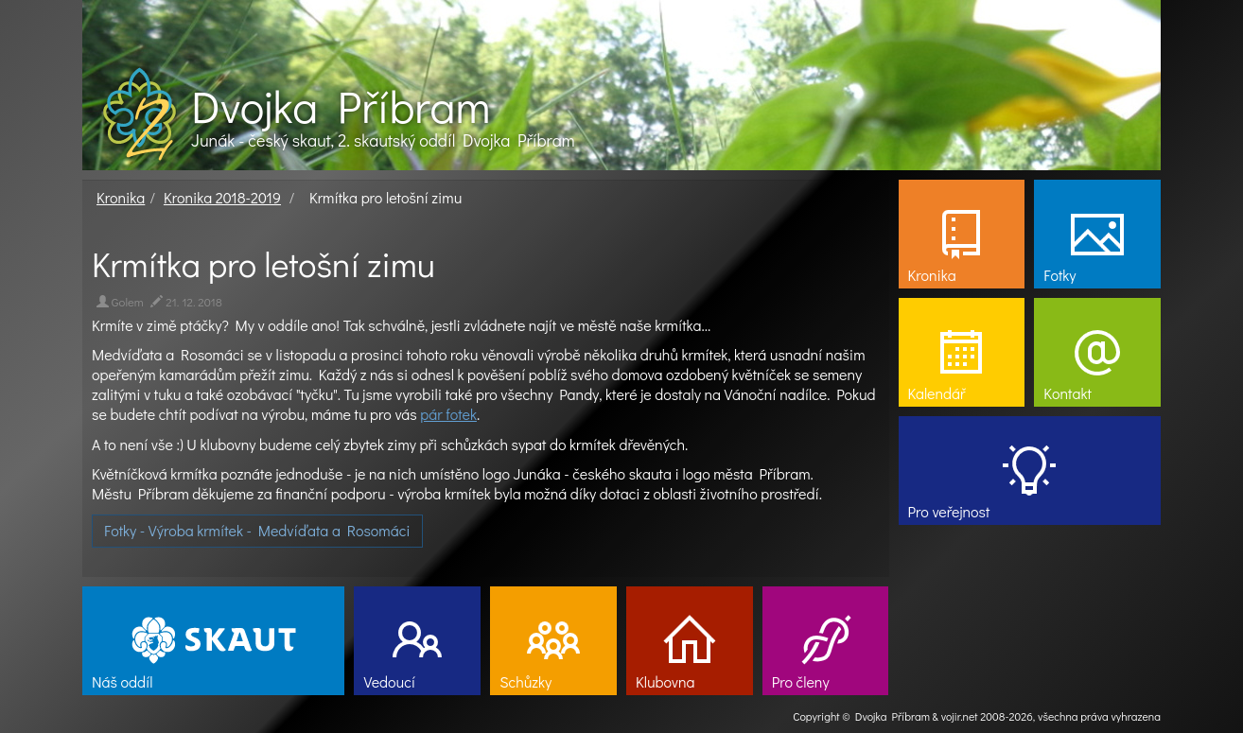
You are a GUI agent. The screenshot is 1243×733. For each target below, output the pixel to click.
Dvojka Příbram (340, 106)
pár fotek (448, 414)
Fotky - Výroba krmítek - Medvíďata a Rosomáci (257, 530)
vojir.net (959, 716)
